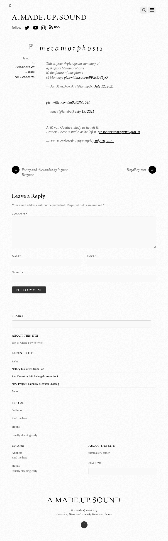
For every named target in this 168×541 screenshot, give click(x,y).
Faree (15, 391)
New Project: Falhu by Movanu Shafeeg (35, 383)
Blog (31, 72)
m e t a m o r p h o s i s (70, 48)
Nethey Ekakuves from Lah (28, 369)
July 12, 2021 (104, 86)
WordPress (74, 514)
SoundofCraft (24, 67)
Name (17, 256)
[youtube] (35, 27)
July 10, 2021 (104, 141)
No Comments (24, 77)
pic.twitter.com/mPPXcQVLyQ (86, 77)
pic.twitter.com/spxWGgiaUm (119, 132)
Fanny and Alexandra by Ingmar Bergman (40, 173)
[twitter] (27, 27)
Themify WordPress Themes (97, 514)
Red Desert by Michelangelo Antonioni (35, 376)
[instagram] (43, 27)
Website (17, 272)
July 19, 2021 (84, 111)
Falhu (15, 361)
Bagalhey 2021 (141, 170)
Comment (19, 214)
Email (92, 256)
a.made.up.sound (83, 510)
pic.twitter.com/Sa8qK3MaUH (68, 102)
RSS (57, 27)
